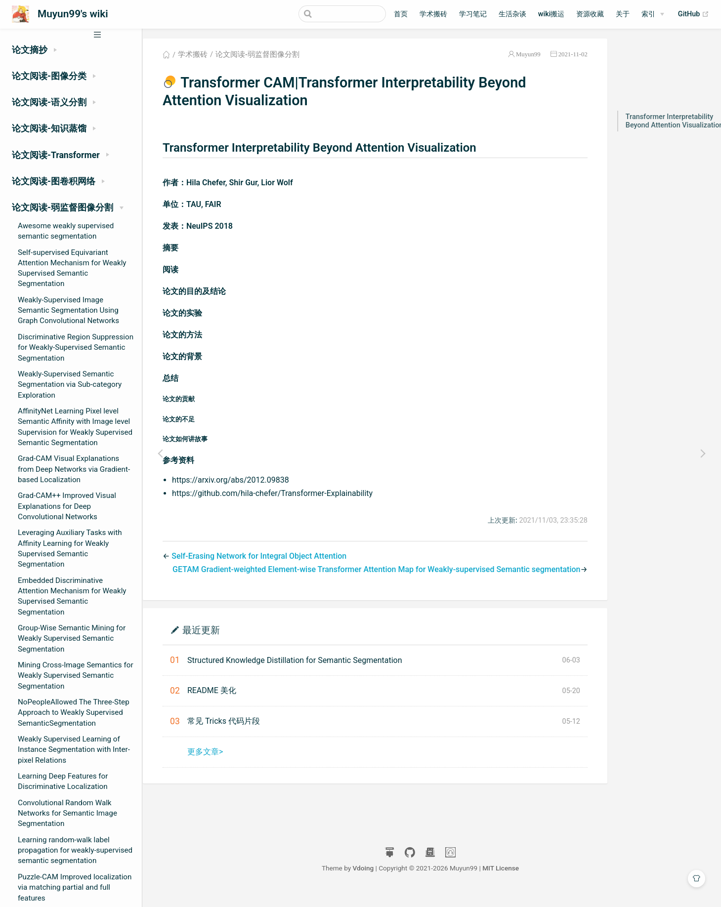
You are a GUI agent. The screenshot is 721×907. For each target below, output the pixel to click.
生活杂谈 (512, 14)
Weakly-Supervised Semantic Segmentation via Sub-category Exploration (70, 385)
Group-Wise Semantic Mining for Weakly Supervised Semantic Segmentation (72, 638)
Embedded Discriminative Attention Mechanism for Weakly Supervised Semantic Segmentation (72, 596)
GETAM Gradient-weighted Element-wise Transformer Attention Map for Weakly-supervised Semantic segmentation (376, 571)
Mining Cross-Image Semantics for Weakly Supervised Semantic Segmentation (75, 675)
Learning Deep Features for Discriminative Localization (63, 781)
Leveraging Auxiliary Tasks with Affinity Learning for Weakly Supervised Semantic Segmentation (70, 548)
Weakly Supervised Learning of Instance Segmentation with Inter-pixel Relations (74, 750)
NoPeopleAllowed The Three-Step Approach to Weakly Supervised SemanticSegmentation (73, 713)
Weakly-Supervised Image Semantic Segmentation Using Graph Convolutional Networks (68, 310)
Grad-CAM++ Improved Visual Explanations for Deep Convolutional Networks (67, 506)
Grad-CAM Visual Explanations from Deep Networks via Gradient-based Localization (74, 469)
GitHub (693, 14)
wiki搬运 (551, 14)
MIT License (512, 869)
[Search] (336, 13)
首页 (401, 14)
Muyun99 (527, 56)
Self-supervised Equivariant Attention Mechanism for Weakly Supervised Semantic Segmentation (72, 268)
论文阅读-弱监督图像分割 (263, 56)
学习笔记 (473, 14)
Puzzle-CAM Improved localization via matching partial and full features (74, 887)
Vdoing (374, 869)
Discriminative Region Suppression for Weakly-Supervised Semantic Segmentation (75, 347)
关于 (623, 14)
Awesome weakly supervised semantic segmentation (66, 231)
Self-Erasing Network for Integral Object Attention (264, 558)
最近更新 (207, 631)
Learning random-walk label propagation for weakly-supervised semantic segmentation (75, 850)
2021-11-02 (572, 56)
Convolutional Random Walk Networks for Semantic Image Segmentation (67, 813)
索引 (648, 14)
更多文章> (211, 753)
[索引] (652, 14)
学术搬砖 (433, 14)
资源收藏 (590, 14)
